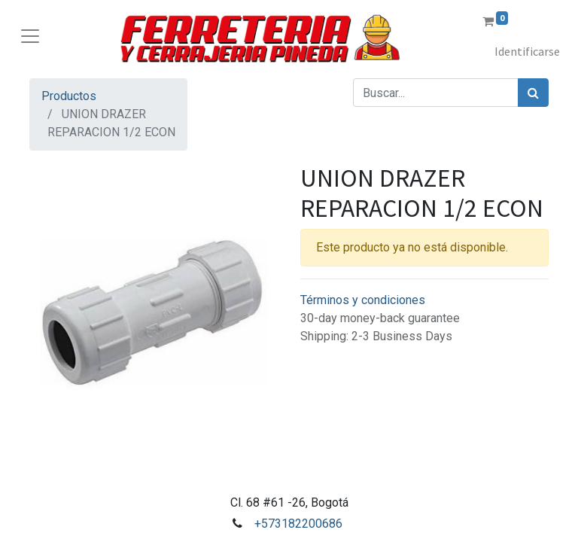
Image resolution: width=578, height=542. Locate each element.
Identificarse (527, 51)
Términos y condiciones (362, 300)
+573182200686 (298, 523)
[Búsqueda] (533, 92)
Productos (68, 96)
